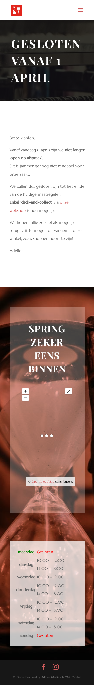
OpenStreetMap (43, 481)
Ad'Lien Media (50, 677)
